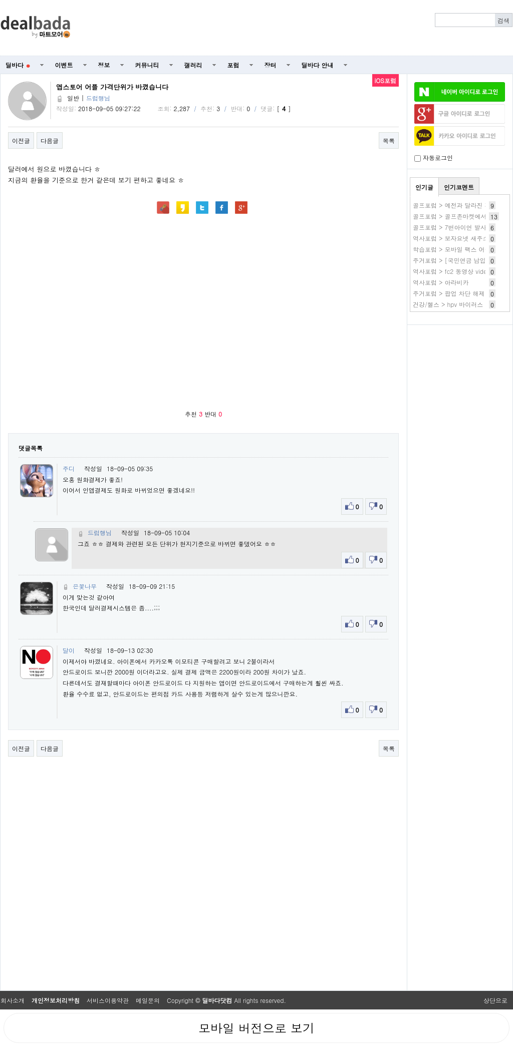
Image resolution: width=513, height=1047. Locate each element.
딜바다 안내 (318, 65)
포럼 (233, 65)
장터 (271, 65)
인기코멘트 (459, 187)
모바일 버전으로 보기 (256, 1027)
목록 (389, 140)
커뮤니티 (147, 65)
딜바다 (18, 65)
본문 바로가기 (0, 0)
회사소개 (13, 1000)
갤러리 (193, 65)
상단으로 (495, 1000)
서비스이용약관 (108, 1000)
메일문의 (148, 1000)
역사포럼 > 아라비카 (441, 282)
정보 (104, 65)
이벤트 (64, 65)
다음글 (50, 140)
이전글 (21, 140)
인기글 (424, 187)
